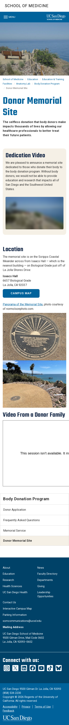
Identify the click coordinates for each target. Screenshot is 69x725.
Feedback (8, 710)
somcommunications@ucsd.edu (22, 621)
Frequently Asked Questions (21, 520)
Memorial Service (14, 530)
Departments (45, 580)
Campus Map (21, 293)
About (6, 567)
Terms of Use (43, 706)
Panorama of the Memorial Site (23, 304)
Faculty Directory (47, 573)
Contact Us (9, 602)
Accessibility (10, 706)
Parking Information (15, 614)
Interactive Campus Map (17, 608)
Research (8, 580)
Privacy (26, 706)
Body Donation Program (47, 83)
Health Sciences (12, 586)
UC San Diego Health (15, 592)
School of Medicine (27, 5)
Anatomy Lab (23, 83)
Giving (41, 586)
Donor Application (14, 509)
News (40, 567)
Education (32, 79)
